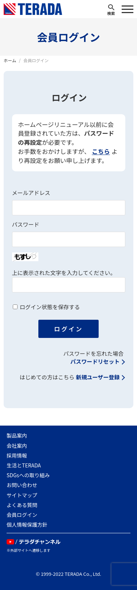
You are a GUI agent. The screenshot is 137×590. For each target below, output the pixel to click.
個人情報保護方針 (27, 524)
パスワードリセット (94, 362)
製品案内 (17, 435)
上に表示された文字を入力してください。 (64, 273)
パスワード (25, 225)
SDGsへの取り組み (28, 475)
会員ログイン (22, 514)
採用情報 (17, 455)
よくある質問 (22, 505)
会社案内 (17, 445)
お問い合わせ (22, 485)
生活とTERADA (24, 465)
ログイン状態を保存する (50, 307)
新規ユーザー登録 (98, 377)
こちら (101, 151)
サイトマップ (22, 495)
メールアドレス (31, 193)
